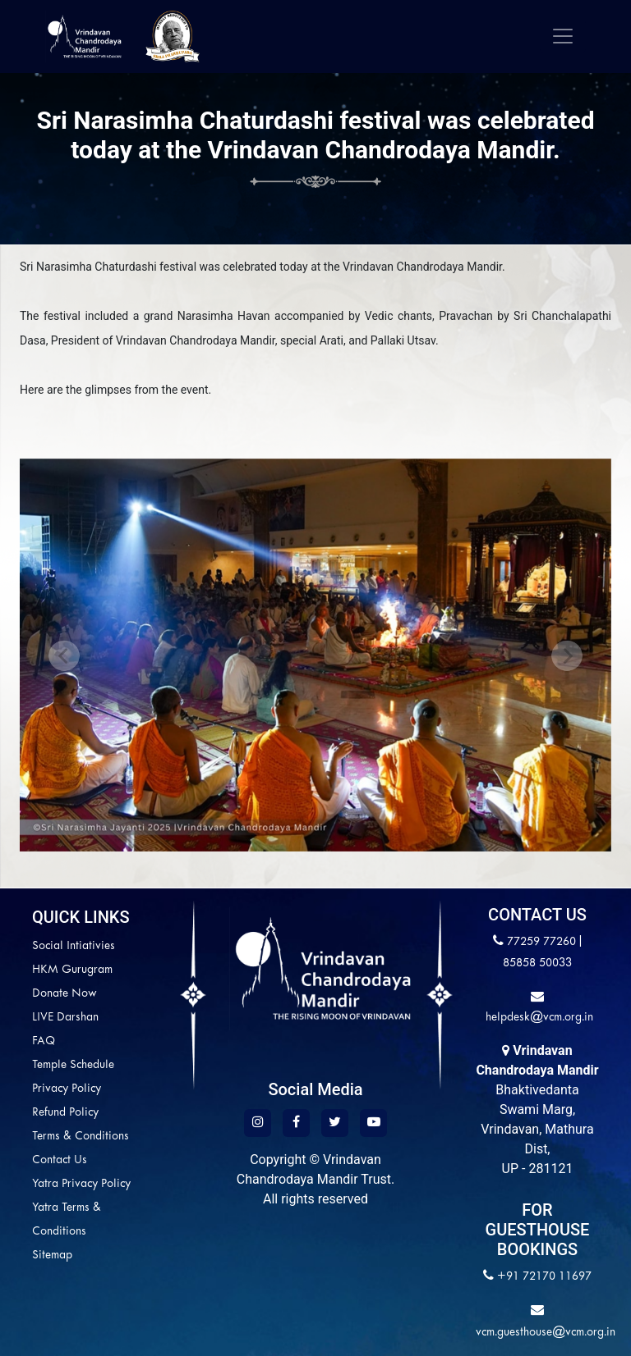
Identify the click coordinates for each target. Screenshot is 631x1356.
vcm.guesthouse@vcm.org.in (545, 1332)
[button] (64, 655)
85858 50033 (537, 963)
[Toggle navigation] (563, 36)
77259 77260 (541, 942)
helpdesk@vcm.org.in (537, 1017)
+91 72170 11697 (544, 1277)
